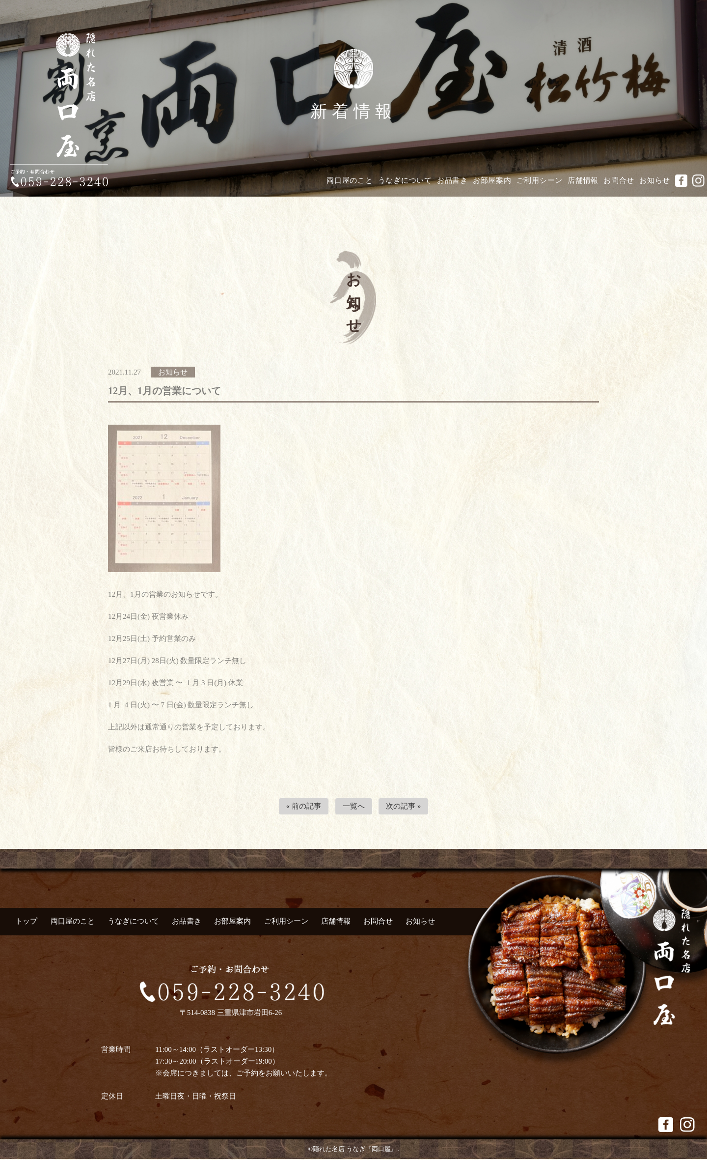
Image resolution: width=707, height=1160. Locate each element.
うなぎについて (405, 180)
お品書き (452, 180)
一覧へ (354, 807)
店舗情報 (583, 180)
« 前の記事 (303, 807)
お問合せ (618, 180)
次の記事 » (403, 807)
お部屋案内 (492, 180)
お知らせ (654, 180)
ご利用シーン (540, 180)
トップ (26, 922)
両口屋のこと (349, 180)
